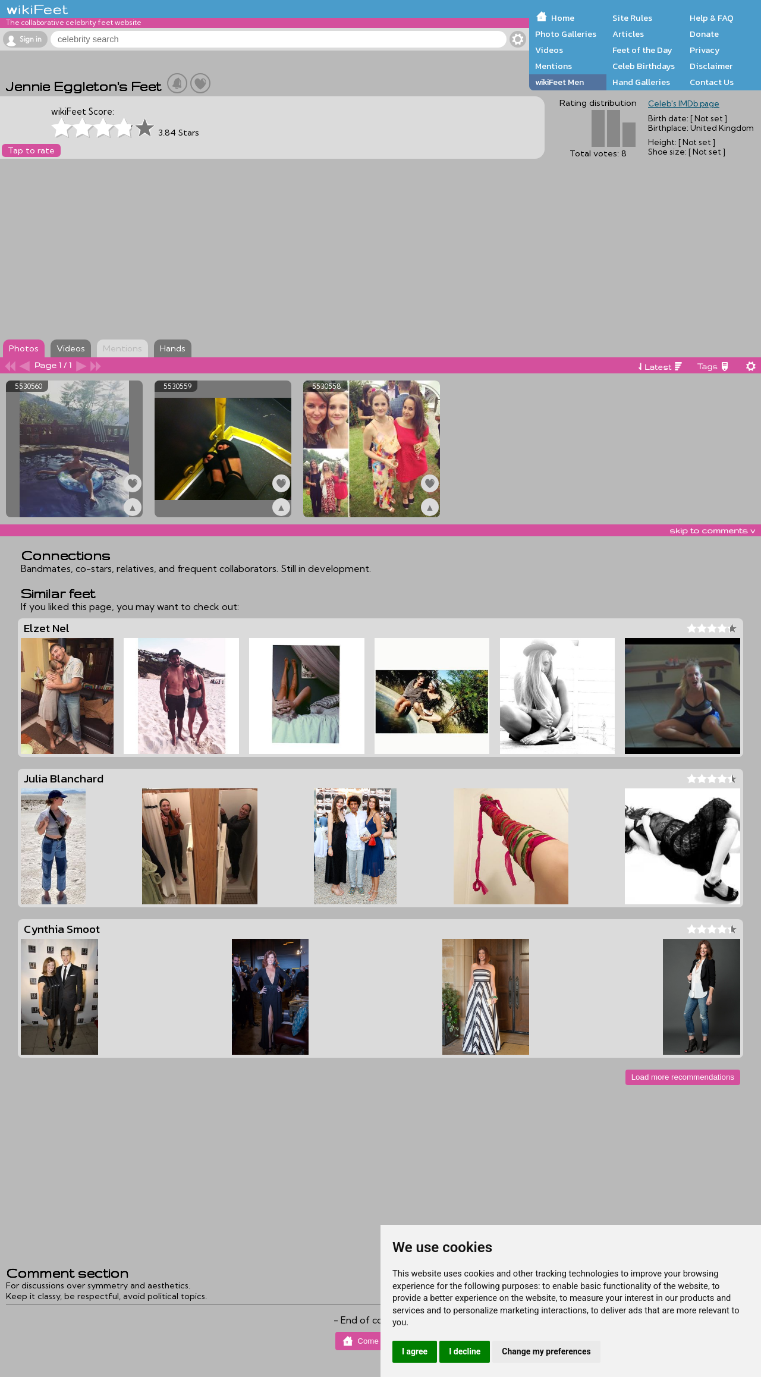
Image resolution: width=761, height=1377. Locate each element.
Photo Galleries (565, 33)
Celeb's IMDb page (683, 103)
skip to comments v (712, 530)
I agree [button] (414, 1351)
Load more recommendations (682, 1077)
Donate (704, 33)
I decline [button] (464, 1351)
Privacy (705, 49)
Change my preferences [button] (546, 1351)
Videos (549, 49)
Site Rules (632, 17)
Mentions (553, 66)
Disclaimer (711, 66)
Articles (628, 33)
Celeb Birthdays (643, 66)
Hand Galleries (641, 82)
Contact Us (712, 82)
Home (562, 17)
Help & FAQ (712, 17)
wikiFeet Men (559, 82)
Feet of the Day (642, 49)
